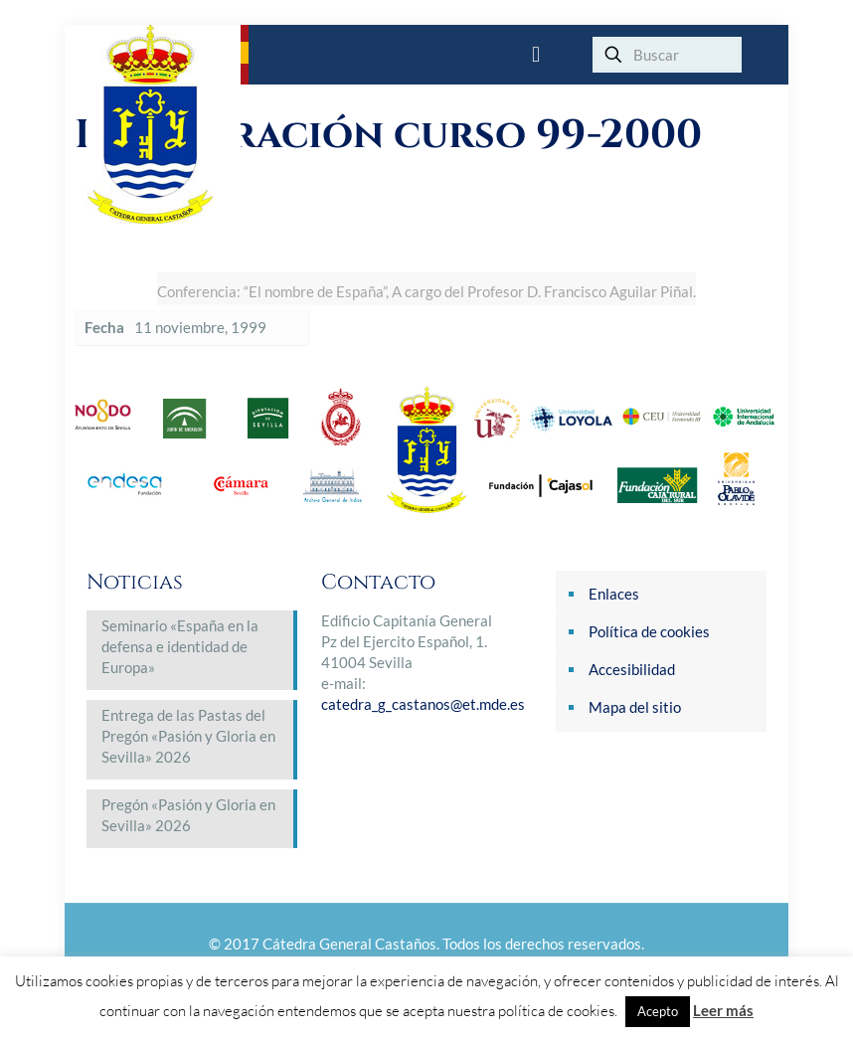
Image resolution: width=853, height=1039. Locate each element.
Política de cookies (649, 631)
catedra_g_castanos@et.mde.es (423, 704)
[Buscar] (667, 55)
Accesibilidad (632, 669)
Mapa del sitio (635, 707)
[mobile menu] (536, 55)
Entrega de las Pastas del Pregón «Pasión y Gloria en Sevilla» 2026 (188, 736)
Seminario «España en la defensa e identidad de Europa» (179, 646)
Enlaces (614, 594)
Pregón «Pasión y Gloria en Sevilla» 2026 (188, 814)
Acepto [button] (657, 1011)
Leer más (723, 1010)
